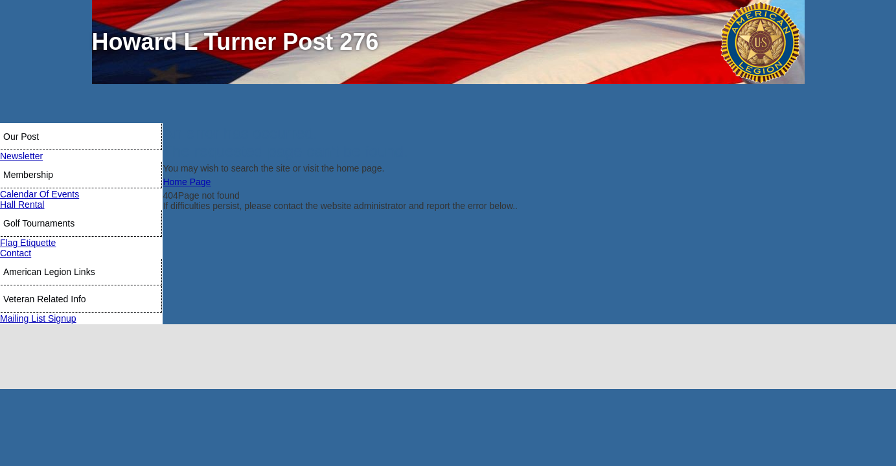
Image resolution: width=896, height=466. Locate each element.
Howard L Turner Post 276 (235, 41)
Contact (15, 253)
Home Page (187, 182)
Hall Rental (22, 204)
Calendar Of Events (39, 194)
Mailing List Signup (38, 318)
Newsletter (21, 156)
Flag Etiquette (28, 243)
